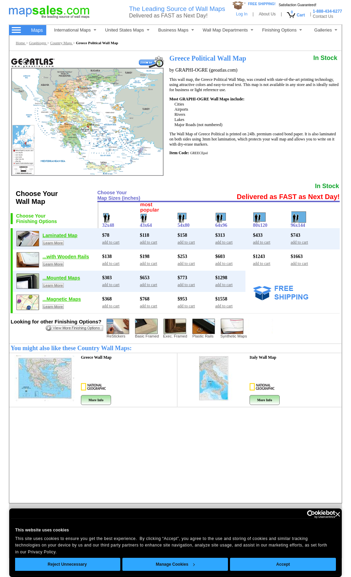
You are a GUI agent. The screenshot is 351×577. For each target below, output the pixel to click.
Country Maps (61, 43)
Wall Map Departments (228, 30)
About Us (267, 14)
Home (21, 43)
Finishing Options (282, 30)
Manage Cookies (175, 564)
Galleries (325, 30)
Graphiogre (38, 43)
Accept (283, 564)
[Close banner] (337, 514)
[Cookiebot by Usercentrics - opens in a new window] (305, 514)
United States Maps (127, 30)
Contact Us (323, 16)
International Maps (75, 30)
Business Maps (176, 30)
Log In (241, 14)
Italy (263, 357)
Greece (96, 357)
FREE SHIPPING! (262, 4)
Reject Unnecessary (67, 564)
